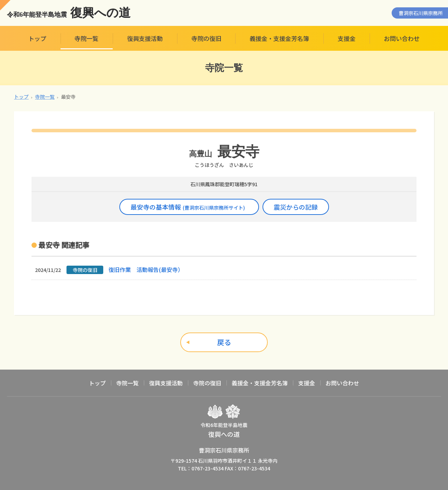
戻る (224, 342)
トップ (37, 38)
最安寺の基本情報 (188, 206)
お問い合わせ (402, 38)
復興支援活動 (145, 38)
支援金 (347, 38)
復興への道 (69, 13)
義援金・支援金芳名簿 (279, 38)
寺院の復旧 (206, 38)
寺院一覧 (86, 38)
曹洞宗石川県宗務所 (421, 12)
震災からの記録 (296, 206)
